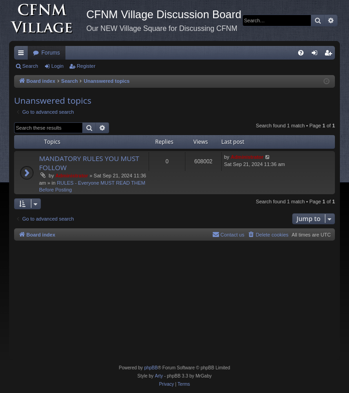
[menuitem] (301, 53)
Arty (159, 375)
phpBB (151, 367)
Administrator (71, 175)
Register (86, 66)
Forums (50, 53)
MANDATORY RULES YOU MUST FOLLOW (89, 162)
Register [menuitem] (330, 55)
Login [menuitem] (316, 55)
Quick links (23, 55)
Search (30, 66)
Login (57, 66)
